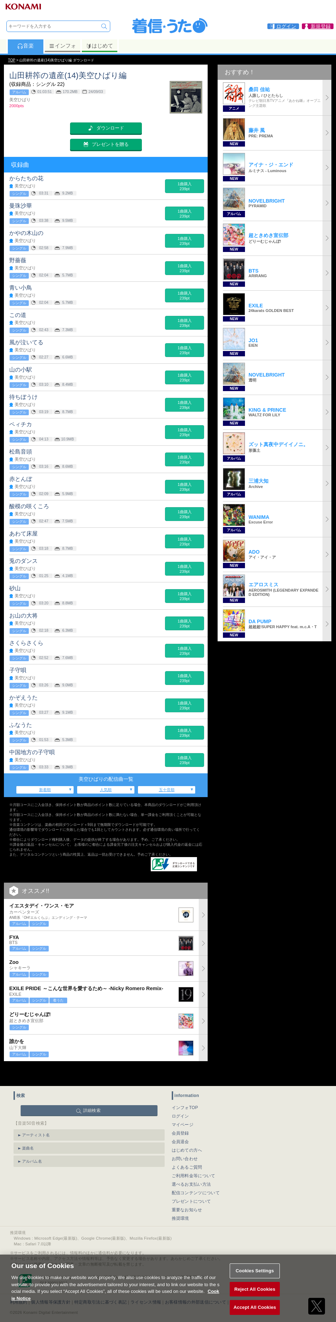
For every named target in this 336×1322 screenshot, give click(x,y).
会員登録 (180, 1115)
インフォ (62, 46)
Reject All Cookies (254, 1297)
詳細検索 (92, 1092)
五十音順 (167, 790)
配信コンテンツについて (196, 1175)
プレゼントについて (191, 1183)
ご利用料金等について (193, 1158)
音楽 (25, 46)
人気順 (106, 790)
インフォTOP (185, 1089)
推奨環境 (180, 1200)
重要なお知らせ (187, 1192)
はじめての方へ (187, 1132)
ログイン (180, 1098)
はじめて (99, 46)
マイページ (183, 1106)
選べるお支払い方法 (191, 1166)
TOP (11, 60)
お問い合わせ (185, 1141)
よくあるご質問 (187, 1149)
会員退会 (180, 1123)
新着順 (45, 790)
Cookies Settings (255, 1279)
